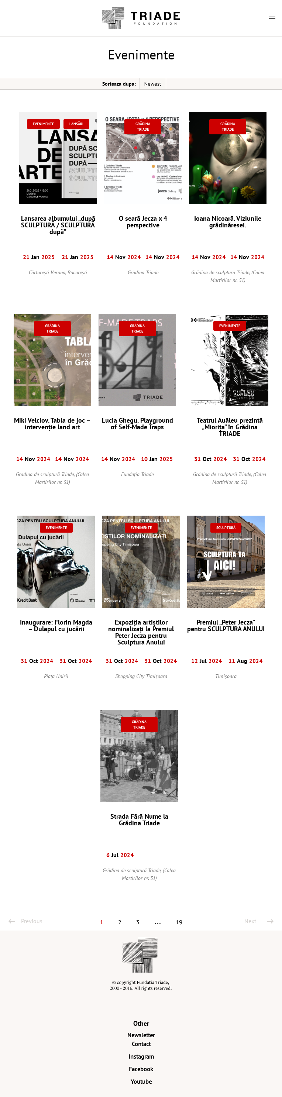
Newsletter (141, 1035)
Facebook (141, 1069)
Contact (141, 1044)
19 (179, 922)
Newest (152, 84)
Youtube (141, 1081)
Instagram (141, 1056)
